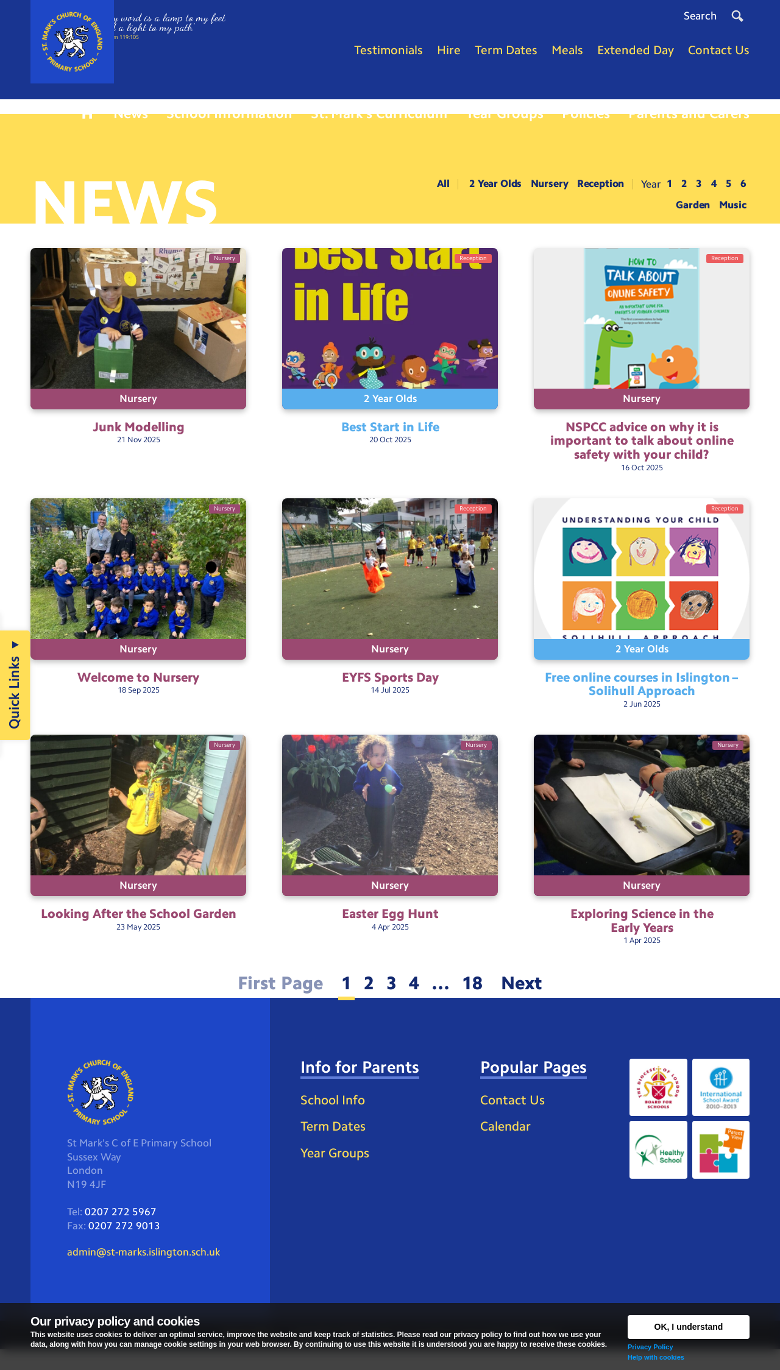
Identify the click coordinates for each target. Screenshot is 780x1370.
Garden (689, 212)
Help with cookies (656, 1357)
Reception (591, 190)
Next (528, 998)
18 (476, 998)
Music (732, 212)
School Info (335, 1135)
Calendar (507, 1144)
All (421, 190)
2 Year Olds (477, 190)
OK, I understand (688, 1327)
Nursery (536, 190)
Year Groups (336, 1190)
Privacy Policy (650, 1347)
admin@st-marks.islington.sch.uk (149, 1272)
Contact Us (514, 1117)
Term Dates (334, 1163)
